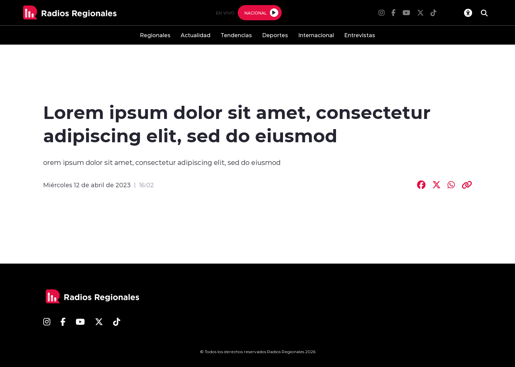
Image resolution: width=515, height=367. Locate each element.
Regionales (155, 35)
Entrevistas (359, 35)
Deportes (275, 35)
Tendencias (236, 35)
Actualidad (195, 35)
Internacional (316, 35)
